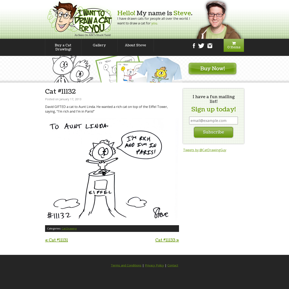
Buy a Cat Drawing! (63, 47)
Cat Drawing (69, 228)
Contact (172, 265)
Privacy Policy (154, 265)
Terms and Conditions (126, 265)
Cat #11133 (167, 240)
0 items (234, 45)
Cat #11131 (56, 240)
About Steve (135, 45)
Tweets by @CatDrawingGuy (204, 150)
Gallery (99, 45)
